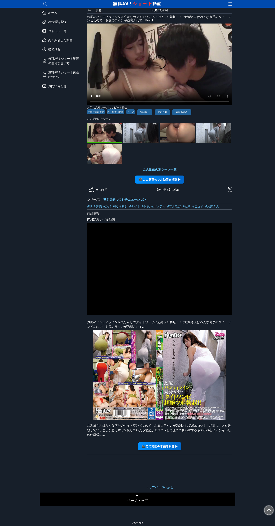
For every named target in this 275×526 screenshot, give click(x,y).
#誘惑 (98, 206)
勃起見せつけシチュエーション (124, 199)
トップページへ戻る (159, 487)
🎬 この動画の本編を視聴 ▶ (160, 446)
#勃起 (123, 206)
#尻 (115, 206)
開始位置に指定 (96, 111)
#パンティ (158, 206)
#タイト (134, 206)
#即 (89, 206)
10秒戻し (145, 112)
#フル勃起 (174, 206)
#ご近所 (197, 206)
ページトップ (137, 500)
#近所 (187, 206)
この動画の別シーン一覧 (159, 169)
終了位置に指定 (116, 111)
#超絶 (107, 206)
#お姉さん (212, 206)
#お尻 (146, 206)
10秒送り (162, 112)
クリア (130, 111)
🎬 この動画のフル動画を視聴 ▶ (160, 179)
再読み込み (182, 112)
